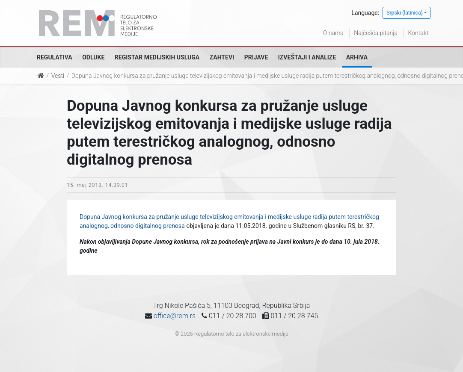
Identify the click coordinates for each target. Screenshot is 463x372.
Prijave (256, 57)
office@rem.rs (175, 316)
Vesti (57, 75)
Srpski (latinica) (404, 13)
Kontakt (418, 33)
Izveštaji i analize (307, 57)
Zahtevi (222, 57)
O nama (333, 33)
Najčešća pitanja (376, 33)
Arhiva (357, 57)
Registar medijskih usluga (157, 57)
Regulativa (54, 57)
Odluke (93, 57)
